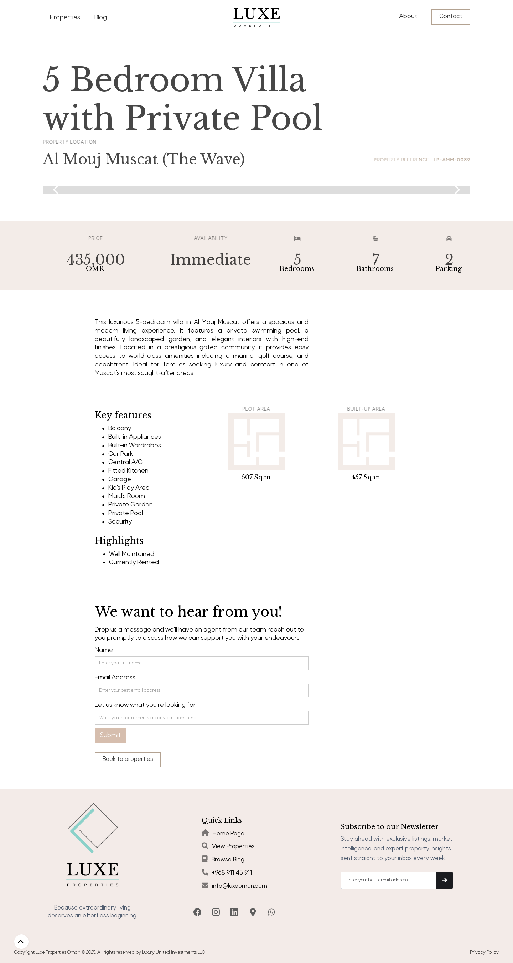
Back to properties (128, 759)
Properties (65, 17)
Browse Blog (228, 860)
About (408, 16)
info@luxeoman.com (239, 886)
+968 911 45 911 (232, 873)
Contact (450, 17)
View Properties (233, 847)
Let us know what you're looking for (145, 705)
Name (104, 650)
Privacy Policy (484, 952)
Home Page (228, 834)
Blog (100, 17)
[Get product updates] (388, 880)
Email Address (115, 677)
